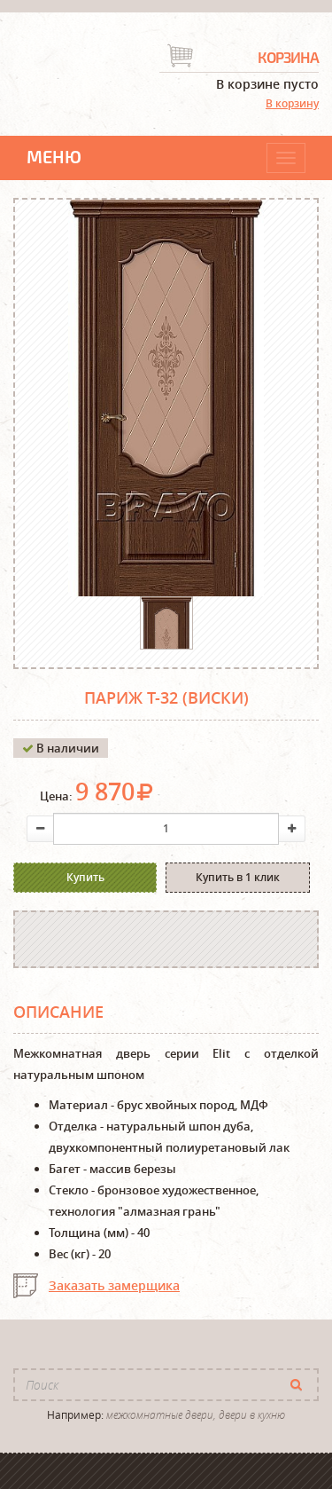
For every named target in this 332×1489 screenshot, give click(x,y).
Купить (85, 877)
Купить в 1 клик (238, 877)
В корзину (292, 103)
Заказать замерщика (114, 1285)
